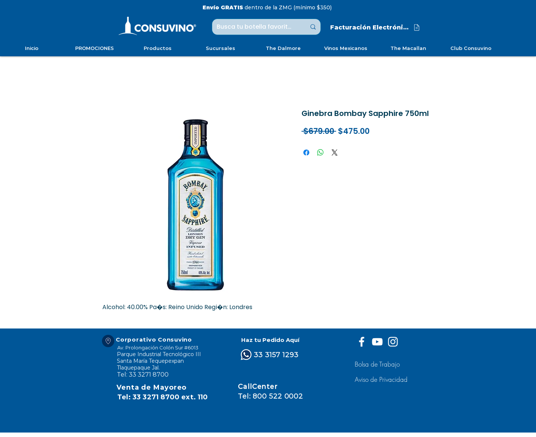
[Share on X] (334, 152)
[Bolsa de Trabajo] (378, 364)
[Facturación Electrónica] (375, 27)
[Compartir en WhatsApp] (320, 152)
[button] (382, 379)
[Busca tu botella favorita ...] (256, 27)
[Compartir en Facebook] (306, 152)
